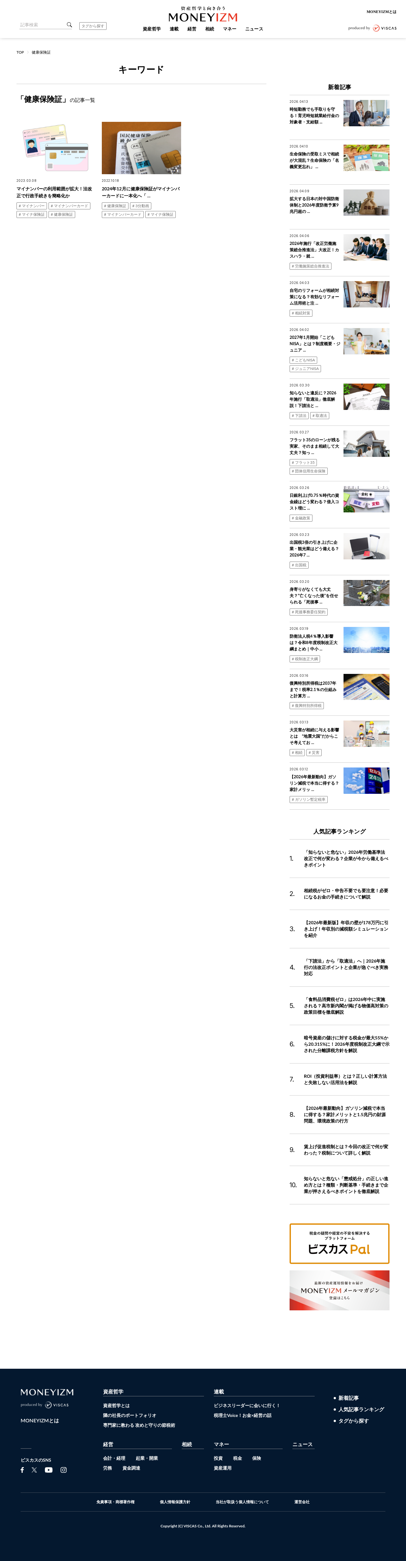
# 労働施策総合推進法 (310, 266)
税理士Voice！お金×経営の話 (243, 1415)
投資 (218, 1458)
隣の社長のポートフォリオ (129, 1415)
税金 (237, 1458)
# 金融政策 (301, 518)
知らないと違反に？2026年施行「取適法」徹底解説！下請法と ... (313, 399)
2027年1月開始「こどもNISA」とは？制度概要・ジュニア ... (315, 343)
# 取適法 (319, 415)
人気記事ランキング (361, 1409)
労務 (107, 1468)
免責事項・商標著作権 (115, 1502)
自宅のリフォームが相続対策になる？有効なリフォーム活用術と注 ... (314, 297)
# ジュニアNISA (305, 368)
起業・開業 (147, 1458)
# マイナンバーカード (69, 205)
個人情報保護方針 (175, 1502)
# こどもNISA (303, 360)
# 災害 (314, 752)
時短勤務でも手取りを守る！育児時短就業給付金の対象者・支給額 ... (314, 115)
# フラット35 (303, 462)
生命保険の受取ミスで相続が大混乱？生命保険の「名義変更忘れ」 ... (314, 160)
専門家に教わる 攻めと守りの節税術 (139, 1425)
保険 (256, 1458)
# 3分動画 (140, 205)
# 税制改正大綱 (305, 658)
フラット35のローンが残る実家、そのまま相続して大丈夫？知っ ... (315, 446)
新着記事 (348, 1397)
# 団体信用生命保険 (308, 471)
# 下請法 (299, 415)
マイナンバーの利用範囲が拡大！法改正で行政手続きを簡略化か (54, 192)
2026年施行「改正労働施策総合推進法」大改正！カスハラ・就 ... (314, 250)
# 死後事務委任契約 (308, 611)
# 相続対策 (301, 313)
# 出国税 (299, 565)
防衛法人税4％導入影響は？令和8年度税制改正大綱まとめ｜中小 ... (313, 642)
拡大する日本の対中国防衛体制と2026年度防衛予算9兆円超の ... (314, 205)
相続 (187, 1444)
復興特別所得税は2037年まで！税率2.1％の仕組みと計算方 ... (313, 689)
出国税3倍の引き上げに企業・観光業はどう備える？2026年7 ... (314, 548)
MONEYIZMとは (381, 12)
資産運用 (223, 1468)
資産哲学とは (116, 1405)
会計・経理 (114, 1458)
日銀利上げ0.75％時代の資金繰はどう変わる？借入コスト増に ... (314, 501)
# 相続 (297, 752)
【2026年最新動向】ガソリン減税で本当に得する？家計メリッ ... (314, 783)
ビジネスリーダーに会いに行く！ (247, 1405)
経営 (108, 1444)
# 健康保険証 (62, 214)
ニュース (302, 1444)
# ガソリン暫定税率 (308, 799)
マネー (221, 1444)
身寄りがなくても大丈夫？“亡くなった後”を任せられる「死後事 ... (314, 595)
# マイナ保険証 (32, 214)
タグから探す (93, 25)
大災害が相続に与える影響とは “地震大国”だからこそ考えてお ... (314, 736)
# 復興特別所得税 (307, 705)
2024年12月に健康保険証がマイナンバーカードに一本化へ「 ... (141, 192)
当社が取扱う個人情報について (242, 1502)
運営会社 (302, 1502)
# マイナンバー (32, 205)
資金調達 (131, 1468)
